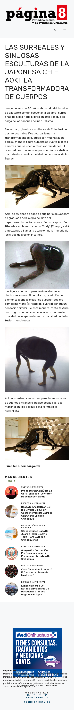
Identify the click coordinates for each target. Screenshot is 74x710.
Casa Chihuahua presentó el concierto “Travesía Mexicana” (36, 572)
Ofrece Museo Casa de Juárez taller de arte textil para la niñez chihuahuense (34, 535)
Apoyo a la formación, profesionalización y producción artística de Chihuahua (35, 555)
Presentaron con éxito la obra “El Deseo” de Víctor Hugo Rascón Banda (36, 493)
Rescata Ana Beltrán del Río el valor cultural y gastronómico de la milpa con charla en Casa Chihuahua (36, 512)
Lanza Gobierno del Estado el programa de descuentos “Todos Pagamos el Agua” (35, 590)
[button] (55, 30)
